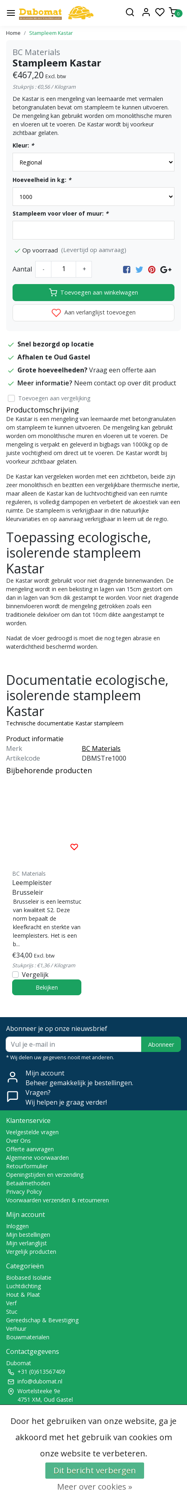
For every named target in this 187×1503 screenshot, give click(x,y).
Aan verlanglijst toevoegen (93, 313)
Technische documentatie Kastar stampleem (64, 723)
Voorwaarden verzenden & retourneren (57, 1200)
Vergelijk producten (31, 1251)
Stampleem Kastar (51, 32)
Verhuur (16, 1328)
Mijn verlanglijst (26, 1243)
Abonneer (161, 1044)
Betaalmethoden (28, 1183)
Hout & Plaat (23, 1294)
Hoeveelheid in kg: (42, 180)
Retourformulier (27, 1166)
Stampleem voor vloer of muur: (60, 213)
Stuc (11, 1311)
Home (13, 32)
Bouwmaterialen (27, 1337)
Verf (11, 1303)
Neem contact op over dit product (125, 382)
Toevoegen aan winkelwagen (93, 292)
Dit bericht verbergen (94, 1470)
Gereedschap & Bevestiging (42, 1320)
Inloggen (17, 1226)
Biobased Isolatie (28, 1277)
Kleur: (23, 145)
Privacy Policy (24, 1191)
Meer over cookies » (94, 1486)
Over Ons (18, 1140)
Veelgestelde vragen (32, 1132)
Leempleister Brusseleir (32, 887)
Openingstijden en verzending (44, 1174)
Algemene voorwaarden (37, 1157)
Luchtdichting (23, 1286)
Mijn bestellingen (28, 1234)
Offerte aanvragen (30, 1149)
